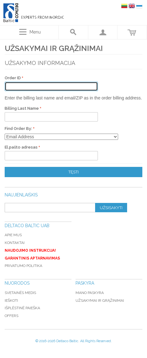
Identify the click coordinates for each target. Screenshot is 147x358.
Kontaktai (15, 243)
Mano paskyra (90, 293)
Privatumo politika (23, 266)
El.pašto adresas (22, 147)
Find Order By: (18, 128)
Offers (11, 316)
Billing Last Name (22, 108)
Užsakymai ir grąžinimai (100, 300)
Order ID (13, 78)
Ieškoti (11, 300)
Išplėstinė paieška (22, 308)
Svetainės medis (20, 293)
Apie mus (13, 235)
